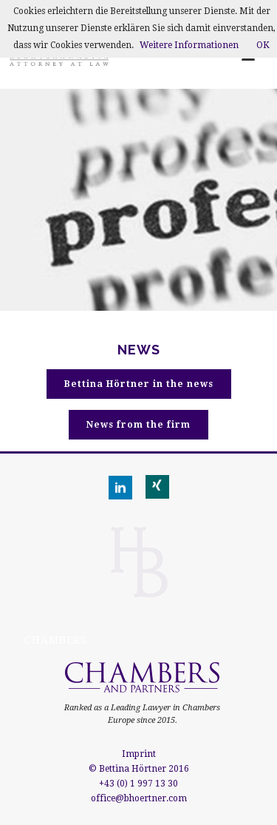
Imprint (139, 754)
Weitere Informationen (189, 45)
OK (263, 45)
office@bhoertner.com (139, 798)
